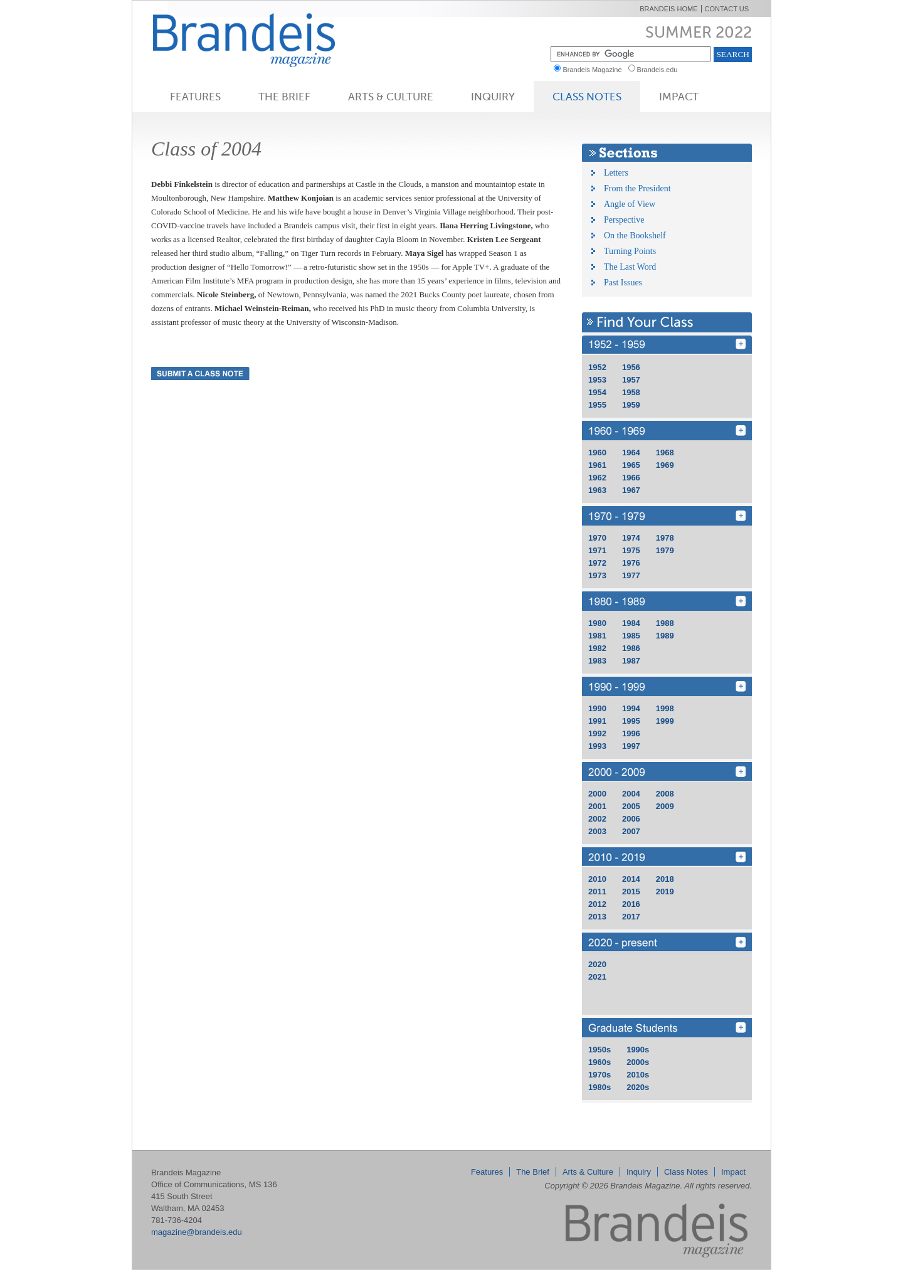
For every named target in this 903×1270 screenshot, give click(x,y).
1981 (597, 635)
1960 (597, 452)
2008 (665, 793)
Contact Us (727, 9)
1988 (665, 623)
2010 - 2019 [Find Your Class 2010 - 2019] (667, 857)
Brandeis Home (668, 9)
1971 (597, 550)
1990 (597, 708)
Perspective (624, 220)
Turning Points (630, 251)
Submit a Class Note (200, 373)
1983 (597, 660)
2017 (631, 916)
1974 (631, 537)
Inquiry (493, 96)
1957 (631, 379)
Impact (679, 96)
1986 (631, 648)
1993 (597, 746)
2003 (597, 831)
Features (195, 96)
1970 (597, 537)
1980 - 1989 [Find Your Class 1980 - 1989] (667, 601)
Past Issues (623, 282)
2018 (665, 879)
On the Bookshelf (635, 235)
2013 (597, 916)
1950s (599, 1049)
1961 (597, 465)
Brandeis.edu (660, 69)
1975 (631, 550)
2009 (665, 806)
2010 (597, 879)
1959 (631, 405)
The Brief (284, 96)
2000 (597, 793)
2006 (631, 818)
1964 (631, 452)
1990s (637, 1049)
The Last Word (630, 267)
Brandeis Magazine (264, 40)
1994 (631, 708)
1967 (631, 490)
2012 (597, 904)
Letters (616, 172)
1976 (631, 563)
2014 (631, 879)
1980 (597, 623)
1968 (665, 452)
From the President (637, 188)
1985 (631, 635)
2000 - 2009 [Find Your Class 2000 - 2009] (667, 771)
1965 (631, 465)
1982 (597, 648)
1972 (597, 563)
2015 (631, 891)
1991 (597, 721)
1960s (599, 1062)
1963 (597, 490)
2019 (665, 891)
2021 (597, 977)
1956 (631, 367)
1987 (631, 660)
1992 (597, 733)
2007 (631, 831)
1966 (631, 477)
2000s (637, 1062)
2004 (631, 793)
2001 (597, 806)
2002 (597, 818)
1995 (631, 721)
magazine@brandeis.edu (196, 1232)
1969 (665, 465)
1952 (597, 367)
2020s (637, 1087)
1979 (665, 550)
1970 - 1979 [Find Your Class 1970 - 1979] (667, 516)
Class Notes (586, 96)
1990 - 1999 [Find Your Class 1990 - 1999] (667, 686)
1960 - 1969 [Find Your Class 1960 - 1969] (667, 430)
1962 (597, 477)
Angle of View (629, 204)
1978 (665, 537)
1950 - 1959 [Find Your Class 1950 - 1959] (667, 345)
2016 (631, 904)
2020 (597, 964)
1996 (631, 733)
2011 (597, 891)
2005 (631, 806)
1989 (665, 635)
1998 (665, 708)
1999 (665, 721)
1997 (631, 746)
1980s (599, 1087)
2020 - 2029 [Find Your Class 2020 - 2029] (667, 942)
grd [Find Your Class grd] (667, 1027)
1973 (597, 575)
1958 (631, 392)
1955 (597, 405)
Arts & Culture (390, 96)
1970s (599, 1074)
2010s (637, 1074)
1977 (631, 575)
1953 (597, 379)
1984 (631, 623)
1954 (597, 392)
